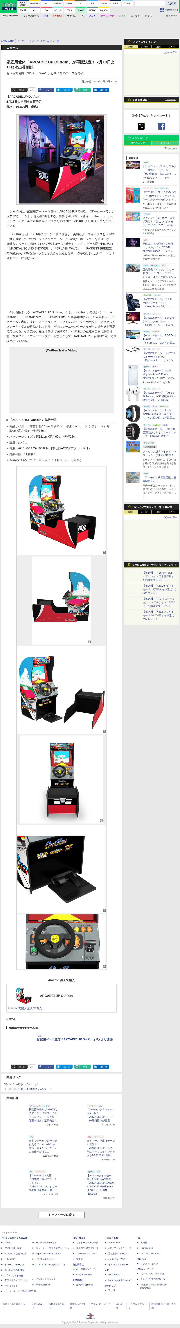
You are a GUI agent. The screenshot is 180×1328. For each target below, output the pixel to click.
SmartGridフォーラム (46, 1242)
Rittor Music (79, 1238)
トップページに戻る (61, 1214)
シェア (48, 90)
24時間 (144, 46)
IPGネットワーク (145, 1269)
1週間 (158, 46)
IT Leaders (10, 1259)
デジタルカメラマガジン (17, 1280)
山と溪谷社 (78, 1264)
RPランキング (138, 143)
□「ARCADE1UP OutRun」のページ (28, 1089)
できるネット (11, 1285)
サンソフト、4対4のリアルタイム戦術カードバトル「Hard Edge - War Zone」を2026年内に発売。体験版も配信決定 (159, 173)
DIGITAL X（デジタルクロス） (51, 1264)
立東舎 (79, 1259)
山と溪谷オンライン (86, 1269)
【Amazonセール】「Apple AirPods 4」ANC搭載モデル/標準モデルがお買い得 (159, 396)
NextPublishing (43, 1284)
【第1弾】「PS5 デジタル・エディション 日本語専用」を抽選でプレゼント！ (159, 576)
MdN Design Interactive (119, 1280)
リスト (32, 90)
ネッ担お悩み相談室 (14, 1270)
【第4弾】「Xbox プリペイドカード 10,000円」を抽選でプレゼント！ (159, 615)
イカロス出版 (111, 1238)
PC (82, 15)
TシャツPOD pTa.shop (152, 1273)
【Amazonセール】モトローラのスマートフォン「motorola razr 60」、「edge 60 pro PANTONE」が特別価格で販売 (159, 306)
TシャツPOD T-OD (86, 1253)
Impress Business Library (48, 1253)
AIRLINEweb (114, 1242)
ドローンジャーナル (14, 1264)
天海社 (144, 1242)
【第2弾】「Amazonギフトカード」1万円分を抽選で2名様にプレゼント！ (159, 589)
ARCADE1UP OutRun (56, 996)
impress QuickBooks (151, 1253)
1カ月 (172, 46)
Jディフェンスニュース (120, 1248)
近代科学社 (78, 1280)
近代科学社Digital (84, 1284)
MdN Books (114, 1274)
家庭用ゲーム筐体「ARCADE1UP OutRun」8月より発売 (75, 1039)
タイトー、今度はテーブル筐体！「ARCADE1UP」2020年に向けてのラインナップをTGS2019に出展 (101, 1148)
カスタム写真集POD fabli (154, 1279)
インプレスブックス (46, 1279)
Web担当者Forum (13, 1248)
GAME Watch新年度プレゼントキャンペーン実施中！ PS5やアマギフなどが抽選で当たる (155, 566)
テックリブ (110, 1285)
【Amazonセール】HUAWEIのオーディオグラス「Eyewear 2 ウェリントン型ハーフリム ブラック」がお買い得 (159, 360)
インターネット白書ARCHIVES (20, 1291)
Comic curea (147, 1248)
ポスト (22, 90)
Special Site (140, 99)
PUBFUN (141, 1259)
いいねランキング (165, 143)
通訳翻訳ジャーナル (118, 1253)
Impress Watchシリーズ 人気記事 (152, 507)
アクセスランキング (144, 41)
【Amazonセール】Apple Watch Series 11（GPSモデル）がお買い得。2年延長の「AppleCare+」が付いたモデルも (159, 417)
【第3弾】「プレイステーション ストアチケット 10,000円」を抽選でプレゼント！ (159, 602)
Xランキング (140, 138)
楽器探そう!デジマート (87, 1248)
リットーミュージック (87, 1242)
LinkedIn (103, 90)
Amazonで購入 (17, 1008)
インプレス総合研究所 (16, 1253)
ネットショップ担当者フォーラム (52, 1248)
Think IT (8, 1242)
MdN (107, 1270)
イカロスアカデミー (118, 1264)
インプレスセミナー (46, 1259)
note (85, 90)
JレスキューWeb (116, 1259)
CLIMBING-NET (84, 1274)
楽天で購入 (34, 1008)
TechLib (112, 1290)
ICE (139, 1238)
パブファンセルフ (149, 1263)
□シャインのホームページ (21, 1084)
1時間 (131, 46)
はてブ (67, 90)
